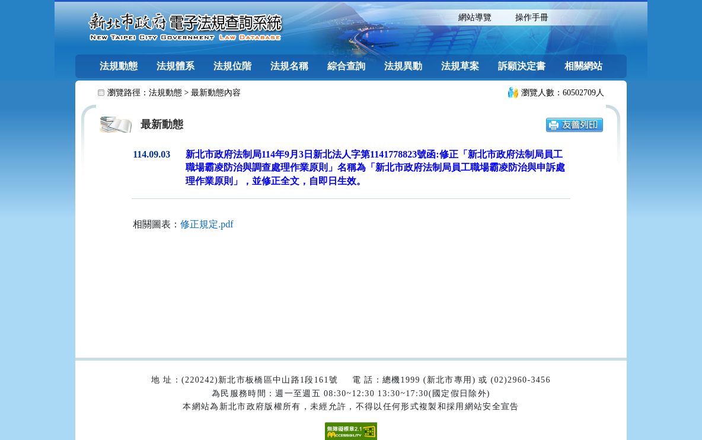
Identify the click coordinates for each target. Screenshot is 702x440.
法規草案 (460, 66)
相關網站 (583, 66)
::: (436, 16)
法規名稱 (289, 66)
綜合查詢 (346, 66)
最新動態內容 (216, 92)
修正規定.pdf (206, 224)
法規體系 (175, 66)
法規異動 (403, 66)
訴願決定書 (521, 66)
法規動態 (119, 66)
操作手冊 (531, 17)
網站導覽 (475, 17)
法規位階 (232, 66)
